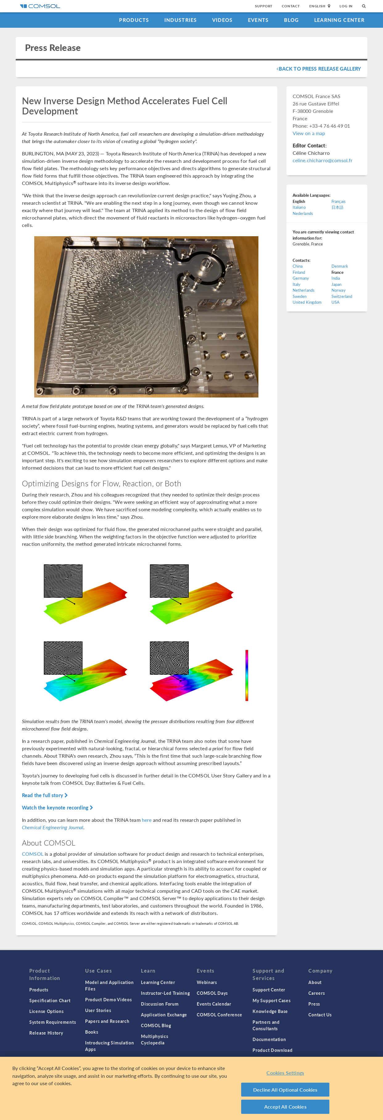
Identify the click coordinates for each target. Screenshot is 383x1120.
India (336, 278)
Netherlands (304, 290)
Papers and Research (107, 1021)
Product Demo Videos (108, 999)
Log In (346, 6)
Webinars (207, 982)
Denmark (340, 266)
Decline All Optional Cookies (285, 1089)
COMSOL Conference (219, 1014)
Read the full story (45, 795)
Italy (297, 284)
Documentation (269, 1039)
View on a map (309, 133)
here (147, 819)
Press (314, 1004)
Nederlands (303, 213)
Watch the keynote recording (57, 807)
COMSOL (32, 853)
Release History (46, 1033)
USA (336, 302)
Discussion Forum (160, 1004)
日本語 (338, 207)
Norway (339, 290)
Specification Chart (49, 1000)
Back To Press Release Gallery (319, 68)
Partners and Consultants (266, 1025)
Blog (291, 19)
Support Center (269, 989)
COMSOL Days (212, 993)
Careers (316, 993)
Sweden (300, 296)
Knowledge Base (270, 1011)
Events (258, 19)
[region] (191, 1088)
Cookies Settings (285, 1072)
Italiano (299, 207)
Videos (222, 19)
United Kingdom (307, 302)
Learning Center (339, 19)
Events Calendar (214, 1004)
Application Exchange (164, 1014)
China (298, 266)
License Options (46, 1011)
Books (91, 1032)
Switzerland (342, 296)
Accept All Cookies (285, 1106)
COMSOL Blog (156, 1025)
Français (339, 201)
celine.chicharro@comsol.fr (323, 160)
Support (264, 6)
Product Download (272, 1050)
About (315, 982)
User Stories (98, 1010)
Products (134, 19)
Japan (337, 284)
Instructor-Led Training (165, 993)
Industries (180, 19)
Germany (301, 278)
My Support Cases (271, 1000)
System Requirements (52, 1022)
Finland (299, 272)
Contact (291, 6)
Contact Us (320, 1014)
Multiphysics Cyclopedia (154, 1039)
